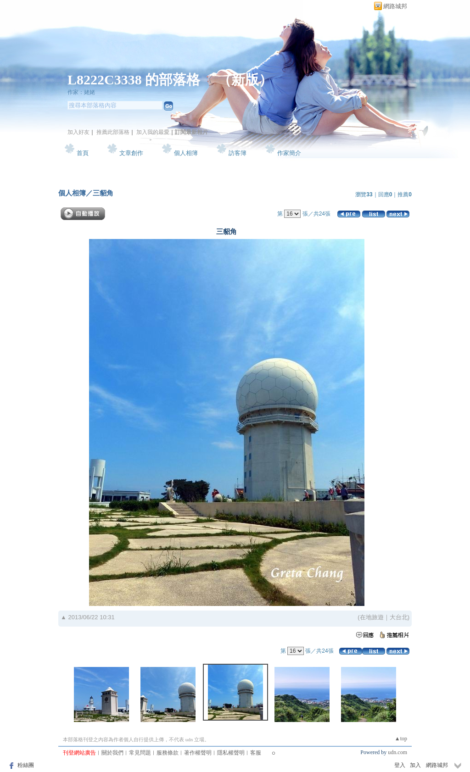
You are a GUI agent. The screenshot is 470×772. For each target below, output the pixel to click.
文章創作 (131, 153)
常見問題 (140, 753)
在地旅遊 (372, 617)
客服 (255, 753)
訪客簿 (237, 153)
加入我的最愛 (152, 132)
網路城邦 (395, 6)
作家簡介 (289, 153)
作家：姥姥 (81, 92)
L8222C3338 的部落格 (135, 79)
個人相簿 (186, 153)
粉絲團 (25, 765)
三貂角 (103, 193)
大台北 (399, 617)
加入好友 (78, 132)
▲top (401, 738)
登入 (399, 765)
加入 (415, 765)
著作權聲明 (198, 753)
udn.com (397, 752)
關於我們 (112, 753)
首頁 (83, 153)
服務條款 (168, 753)
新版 (245, 79)
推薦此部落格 (112, 132)
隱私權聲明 (231, 753)
